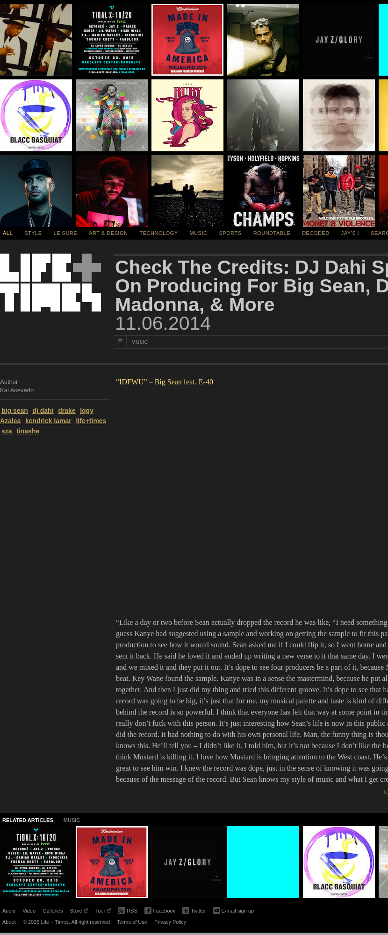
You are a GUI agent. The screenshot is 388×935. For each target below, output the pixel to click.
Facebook (159, 911)
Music (199, 233)
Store (79, 912)
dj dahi (42, 410)
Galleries (53, 911)
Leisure (66, 233)
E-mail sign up (233, 910)
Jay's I (350, 233)
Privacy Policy (170, 922)
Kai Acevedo (17, 390)
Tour (103, 912)
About (9, 922)
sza (6, 431)
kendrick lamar (48, 421)
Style (33, 233)
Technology (159, 233)
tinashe (27, 431)
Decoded (316, 233)
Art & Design (108, 233)
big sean (14, 410)
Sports (230, 233)
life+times (91, 421)
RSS (127, 910)
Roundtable (271, 233)
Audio (8, 911)
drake (66, 410)
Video (29, 911)
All (8, 233)
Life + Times (50, 283)
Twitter (194, 911)
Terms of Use (132, 922)
